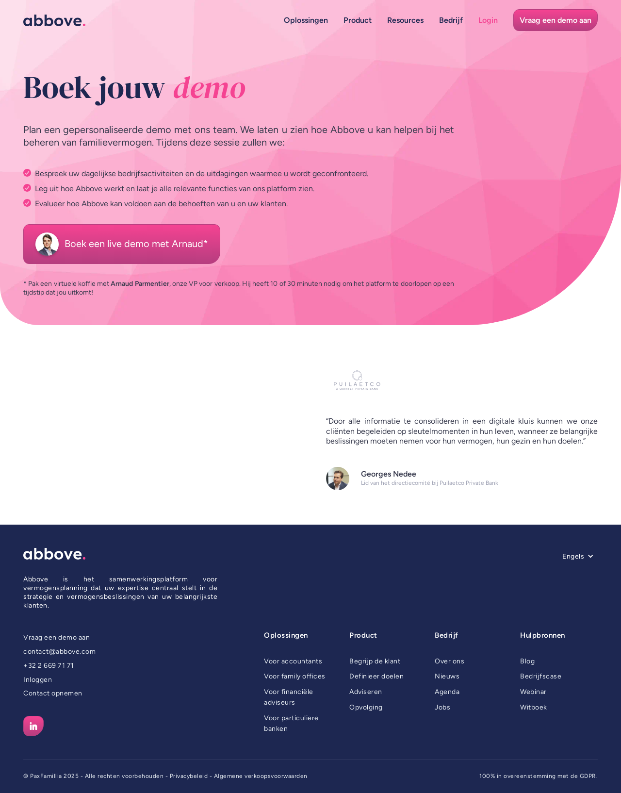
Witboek (533, 707)
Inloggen (37, 680)
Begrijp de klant (374, 661)
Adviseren (365, 692)
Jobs (442, 707)
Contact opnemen (52, 693)
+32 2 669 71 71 (48, 665)
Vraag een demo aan (56, 637)
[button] (306, 20)
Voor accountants (293, 661)
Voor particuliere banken (291, 723)
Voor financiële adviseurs (288, 697)
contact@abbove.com (59, 651)
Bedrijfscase (540, 676)
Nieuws (447, 676)
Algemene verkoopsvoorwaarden (261, 776)
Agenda (447, 692)
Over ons (449, 661)
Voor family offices (295, 676)
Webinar (533, 692)
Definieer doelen (376, 676)
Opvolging (366, 707)
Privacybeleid (189, 776)
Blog (527, 661)
